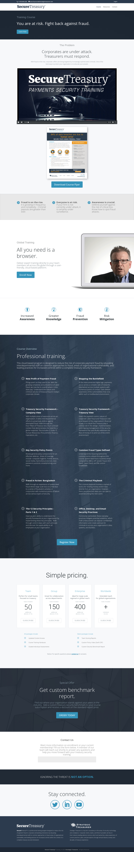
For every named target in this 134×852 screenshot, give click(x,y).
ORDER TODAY (67, 715)
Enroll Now (26, 274)
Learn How (22, 32)
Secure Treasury (50, 849)
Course (98, 7)
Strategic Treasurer (72, 849)
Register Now (67, 542)
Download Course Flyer (67, 184)
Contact (114, 7)
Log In (115, 1)
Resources (106, 7)
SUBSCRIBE (28, 620)
